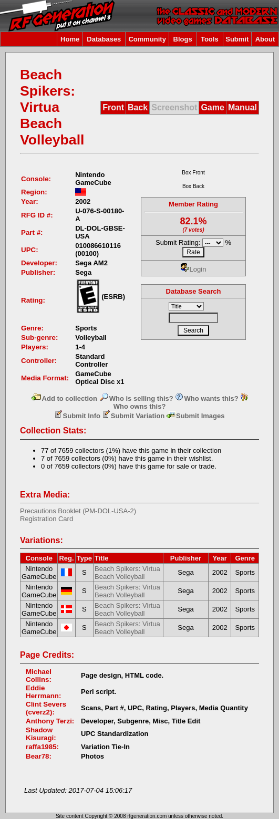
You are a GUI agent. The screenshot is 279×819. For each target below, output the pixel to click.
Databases (104, 39)
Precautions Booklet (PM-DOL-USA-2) (78, 511)
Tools (210, 39)
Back (138, 107)
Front (113, 107)
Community (147, 39)
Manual (242, 107)
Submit (237, 39)
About (265, 39)
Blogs (182, 39)
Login (193, 269)
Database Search (193, 291)
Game (212, 107)
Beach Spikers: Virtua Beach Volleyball (127, 572)
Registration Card (46, 519)
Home (69, 39)
